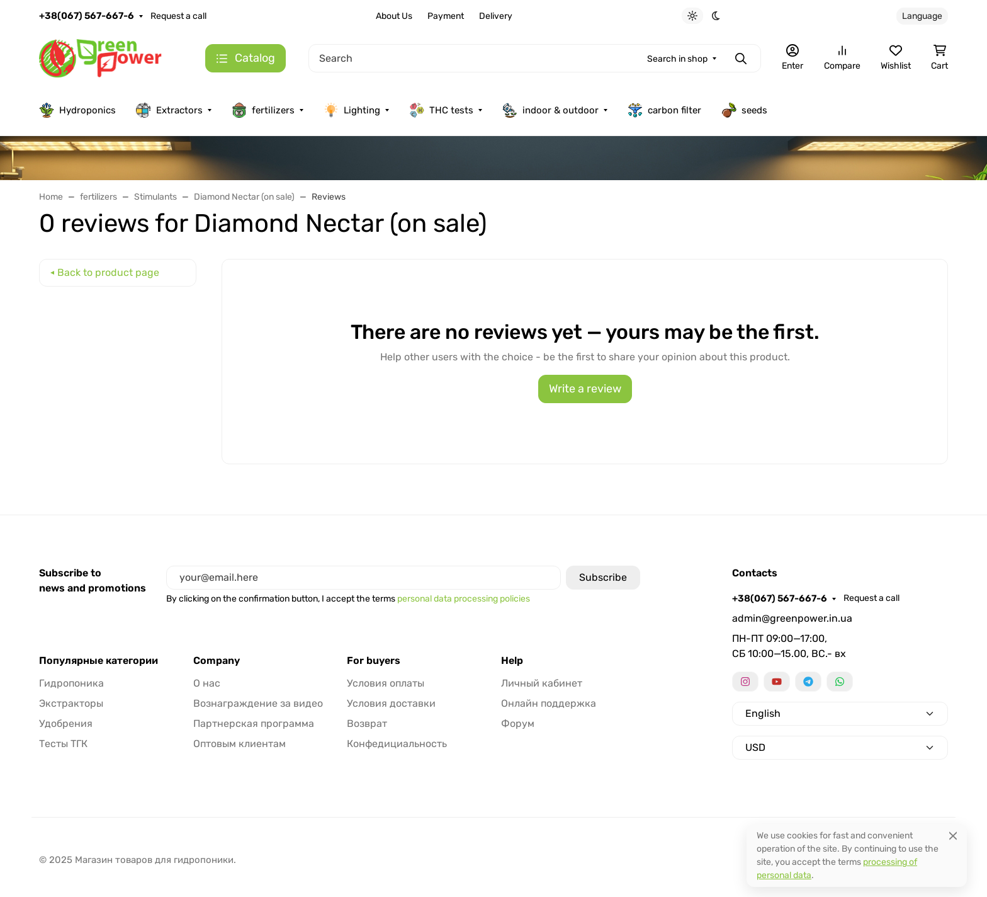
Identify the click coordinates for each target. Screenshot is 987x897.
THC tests (441, 110)
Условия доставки (391, 703)
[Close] (953, 835)
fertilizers (263, 110)
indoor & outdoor (550, 110)
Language (922, 16)
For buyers (373, 661)
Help (512, 661)
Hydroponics (77, 110)
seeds (744, 110)
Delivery (495, 16)
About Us (394, 16)
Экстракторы (71, 703)
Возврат (367, 723)
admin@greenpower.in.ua (792, 618)
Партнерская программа (253, 723)
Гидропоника (71, 683)
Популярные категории (98, 661)
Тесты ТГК (63, 744)
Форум (517, 723)
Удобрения (66, 723)
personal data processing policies (463, 598)
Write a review (585, 389)
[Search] (534, 58)
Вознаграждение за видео (258, 703)
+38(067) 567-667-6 (86, 15)
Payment (445, 16)
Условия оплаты (385, 683)
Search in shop (677, 59)
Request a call (178, 16)
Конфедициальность (397, 744)
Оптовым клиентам (239, 744)
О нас (206, 683)
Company (216, 661)
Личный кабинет (541, 683)
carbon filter (664, 110)
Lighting (352, 110)
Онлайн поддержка (548, 703)
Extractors (169, 110)
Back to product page (108, 272)
